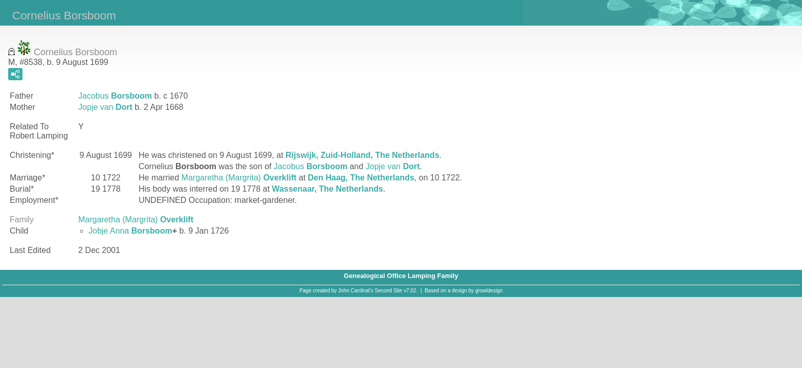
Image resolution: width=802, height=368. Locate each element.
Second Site (389, 290)
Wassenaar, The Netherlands (327, 189)
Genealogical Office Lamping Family (401, 276)
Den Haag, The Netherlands (361, 177)
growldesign (488, 290)
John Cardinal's (355, 290)
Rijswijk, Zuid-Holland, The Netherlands (362, 155)
